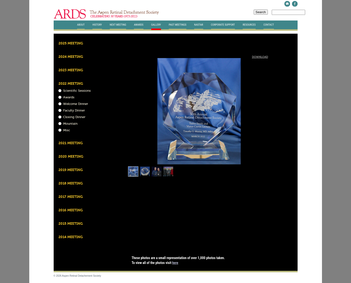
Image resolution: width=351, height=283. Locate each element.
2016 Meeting (71, 210)
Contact (268, 24)
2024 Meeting (71, 57)
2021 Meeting (71, 143)
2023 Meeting (71, 70)
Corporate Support (223, 24)
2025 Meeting (71, 43)
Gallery (156, 24)
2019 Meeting (71, 170)
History (97, 24)
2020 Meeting (71, 156)
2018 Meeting (71, 183)
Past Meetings (177, 24)
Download (260, 57)
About (81, 24)
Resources (249, 24)
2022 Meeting (71, 83)
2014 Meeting (71, 237)
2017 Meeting (71, 197)
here (175, 263)
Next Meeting (118, 24)
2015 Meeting (71, 223)
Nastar (198, 24)
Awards (138, 24)
